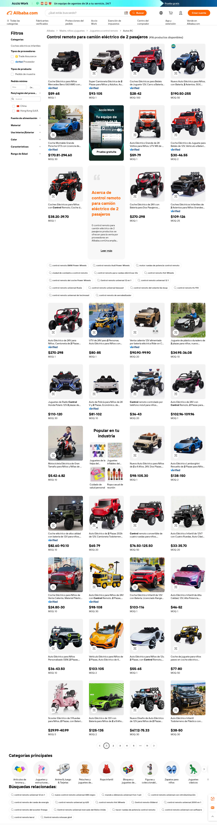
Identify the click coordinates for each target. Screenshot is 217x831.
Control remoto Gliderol (144, 802)
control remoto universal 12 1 (153, 280)
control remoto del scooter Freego (29, 809)
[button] (126, 13)
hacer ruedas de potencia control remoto (133, 809)
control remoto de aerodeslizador (113, 295)
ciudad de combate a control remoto (68, 273)
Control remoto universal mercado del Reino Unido (80, 809)
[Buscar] (138, 13)
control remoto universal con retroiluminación (171, 795)
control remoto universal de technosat (69, 295)
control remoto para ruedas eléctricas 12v (116, 273)
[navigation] (26, 388)
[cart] (171, 13)
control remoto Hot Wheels (159, 273)
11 (147, 746)
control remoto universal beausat (106, 287)
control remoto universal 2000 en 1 (182, 802)
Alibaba (50, 30)
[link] (212, 798)
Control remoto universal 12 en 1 (114, 280)
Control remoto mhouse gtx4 (56, 817)
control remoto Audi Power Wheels (111, 265)
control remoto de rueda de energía (30, 802)
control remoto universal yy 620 (72, 802)
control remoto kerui (22, 817)
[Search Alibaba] (84, 13)
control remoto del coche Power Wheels (70, 280)
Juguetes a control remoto (104, 30)
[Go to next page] (154, 746)
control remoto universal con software (182, 809)
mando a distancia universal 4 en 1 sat (121, 795)
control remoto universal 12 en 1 (28, 795)
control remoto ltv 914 (186, 287)
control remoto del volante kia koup (148, 287)
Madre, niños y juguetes (72, 30)
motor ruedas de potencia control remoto (157, 265)
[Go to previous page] (100, 746)
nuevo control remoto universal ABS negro (73, 795)
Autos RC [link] (128, 30)
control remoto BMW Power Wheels (67, 265)
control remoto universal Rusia (65, 287)
